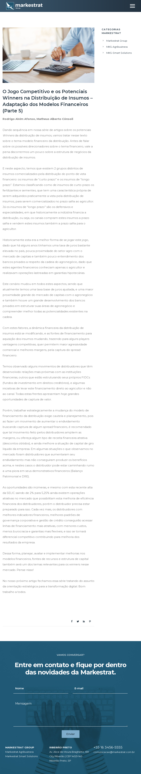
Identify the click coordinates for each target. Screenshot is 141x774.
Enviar (70, 734)
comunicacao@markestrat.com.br (114, 752)
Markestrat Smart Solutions (21, 756)
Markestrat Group (116, 40)
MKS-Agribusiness (117, 46)
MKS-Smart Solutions (119, 52)
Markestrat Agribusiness (19, 751)
